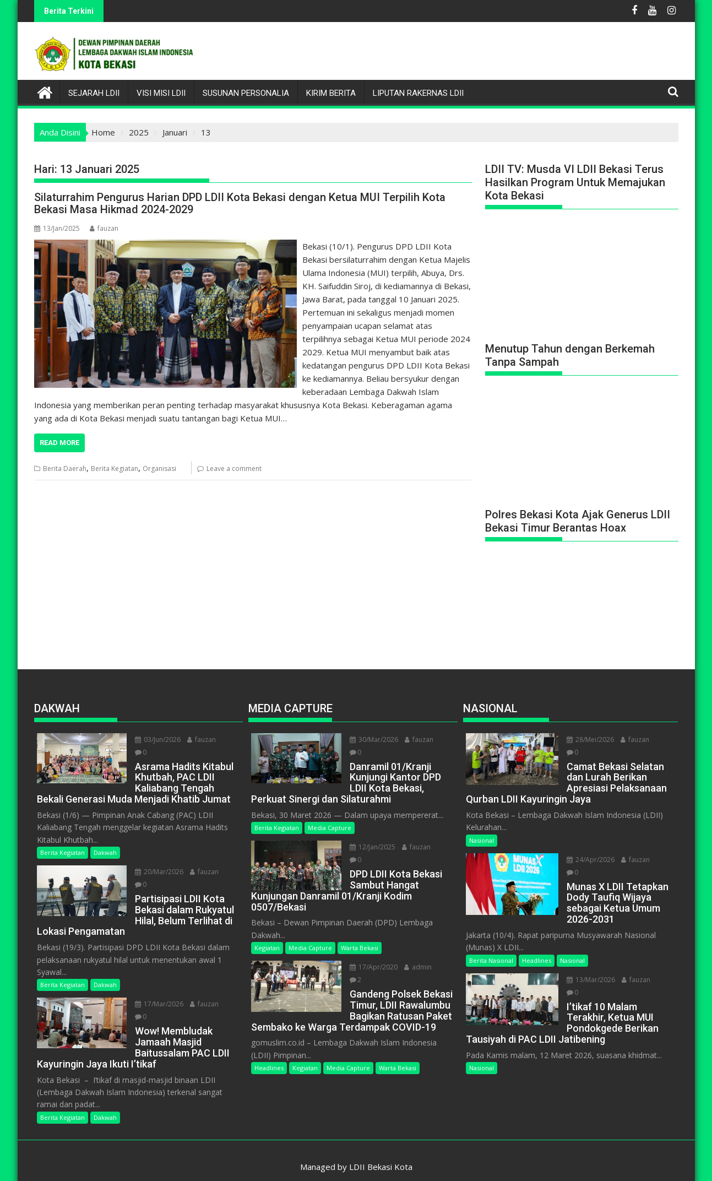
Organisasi (159, 468)
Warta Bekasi (359, 935)
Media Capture (329, 828)
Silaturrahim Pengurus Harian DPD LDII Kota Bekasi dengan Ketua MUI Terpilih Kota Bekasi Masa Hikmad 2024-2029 (239, 203)
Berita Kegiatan (114, 468)
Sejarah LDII (93, 93)
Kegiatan (267, 935)
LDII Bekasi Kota (380, 1154)
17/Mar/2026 (157, 991)
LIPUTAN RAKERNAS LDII (418, 93)
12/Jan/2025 (370, 847)
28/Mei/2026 (588, 739)
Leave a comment (234, 468)
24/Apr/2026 (588, 857)
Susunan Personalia (246, 93)
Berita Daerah (64, 468)
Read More (59, 442)
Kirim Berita (331, 93)
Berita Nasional (491, 945)
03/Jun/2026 (155, 739)
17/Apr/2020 (371, 954)
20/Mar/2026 (157, 870)
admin (416, 954)
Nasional (481, 838)
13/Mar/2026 (588, 964)
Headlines (269, 1055)
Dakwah (105, 851)
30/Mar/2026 (371, 739)
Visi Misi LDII (161, 93)
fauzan (104, 228)
